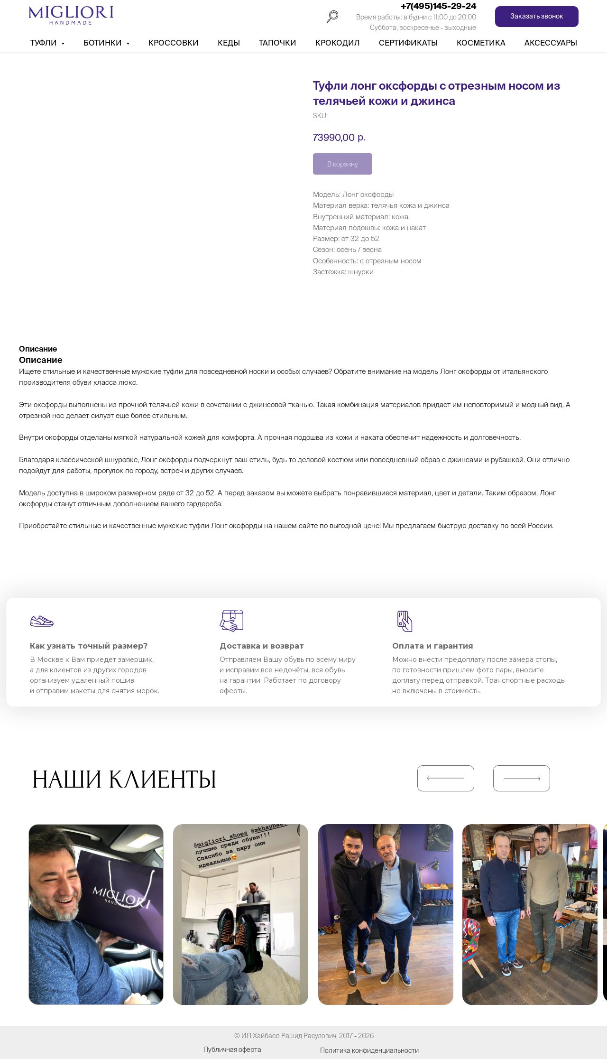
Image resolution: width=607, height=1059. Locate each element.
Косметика (481, 42)
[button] (537, 17)
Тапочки (277, 42)
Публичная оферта (232, 1049)
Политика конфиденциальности (369, 1050)
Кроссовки (173, 42)
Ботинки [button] (103, 42)
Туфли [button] (44, 42)
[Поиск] (332, 16)
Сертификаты (408, 42)
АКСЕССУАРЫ (550, 42)
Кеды (229, 42)
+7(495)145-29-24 (438, 6)
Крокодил (337, 42)
